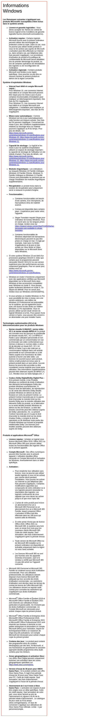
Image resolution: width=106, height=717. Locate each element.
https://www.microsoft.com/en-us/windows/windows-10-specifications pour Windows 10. (26, 135)
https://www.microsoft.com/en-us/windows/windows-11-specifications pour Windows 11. (26, 139)
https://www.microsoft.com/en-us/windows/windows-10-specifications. (25, 272)
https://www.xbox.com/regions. (21, 665)
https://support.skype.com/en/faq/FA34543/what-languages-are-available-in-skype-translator (34, 228)
